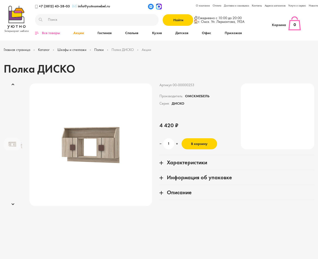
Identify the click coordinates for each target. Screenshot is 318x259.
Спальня (131, 33)
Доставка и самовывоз (236, 5)
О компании (203, 5)
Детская (180, 33)
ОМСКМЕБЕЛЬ (197, 96)
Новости (313, 5)
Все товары (47, 33)
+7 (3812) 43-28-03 (52, 7)
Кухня (156, 33)
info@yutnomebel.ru (91, 6)
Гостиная (104, 33)
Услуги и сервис (297, 5)
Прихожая (231, 33)
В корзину (199, 144)
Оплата (217, 5)
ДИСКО (178, 104)
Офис (205, 33)
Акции (78, 33)
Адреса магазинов (275, 5)
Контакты (257, 5)
